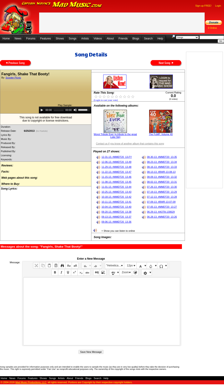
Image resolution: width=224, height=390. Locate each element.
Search (148, 38)
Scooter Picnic (13, 77)
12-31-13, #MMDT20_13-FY (116, 157)
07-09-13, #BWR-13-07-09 (161, 201)
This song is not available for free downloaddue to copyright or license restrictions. (46, 119)
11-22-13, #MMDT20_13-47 (116, 172)
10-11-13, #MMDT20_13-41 (116, 201)
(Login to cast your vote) (106, 100)
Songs (72, 38)
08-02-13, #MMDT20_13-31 (162, 181)
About (110, 38)
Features (45, 38)
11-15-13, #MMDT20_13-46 (116, 177)
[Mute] (75, 110)
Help (160, 38)
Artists (85, 38)
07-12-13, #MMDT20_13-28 (162, 196)
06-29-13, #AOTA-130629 (161, 211)
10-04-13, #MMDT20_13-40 (116, 206)
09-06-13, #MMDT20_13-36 (116, 221)
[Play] (42, 110)
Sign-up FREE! (203, 5)
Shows (60, 38)
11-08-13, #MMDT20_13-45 (116, 181)
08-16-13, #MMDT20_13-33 (162, 167)
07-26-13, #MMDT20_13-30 (162, 186)
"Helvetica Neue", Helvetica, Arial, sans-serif (115, 265)
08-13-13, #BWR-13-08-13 (161, 172)
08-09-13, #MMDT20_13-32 (162, 177)
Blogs (135, 38)
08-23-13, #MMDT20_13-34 (162, 162)
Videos (97, 38)
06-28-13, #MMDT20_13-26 (162, 216)
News (18, 38)
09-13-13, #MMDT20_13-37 (116, 216)
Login (218, 5)
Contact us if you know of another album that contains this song (130, 143)
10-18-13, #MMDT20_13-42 (116, 196)
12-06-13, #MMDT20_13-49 (116, 162)
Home (6, 38)
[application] (65, 110)
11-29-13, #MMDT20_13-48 (116, 167)
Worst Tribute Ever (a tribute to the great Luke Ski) (115, 135)
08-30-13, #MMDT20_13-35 (162, 157)
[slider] (59, 110)
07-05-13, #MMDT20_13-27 (162, 206)
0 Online (212, 28)
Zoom (125, 272)
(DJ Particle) (41, 131)
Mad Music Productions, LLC (30, 382)
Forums (30, 38)
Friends (123, 38)
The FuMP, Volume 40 (161, 134)
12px (130, 265)
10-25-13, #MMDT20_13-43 (116, 191)
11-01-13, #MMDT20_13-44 (116, 186)
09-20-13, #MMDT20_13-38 (116, 211)
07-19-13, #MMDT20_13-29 (162, 191)
